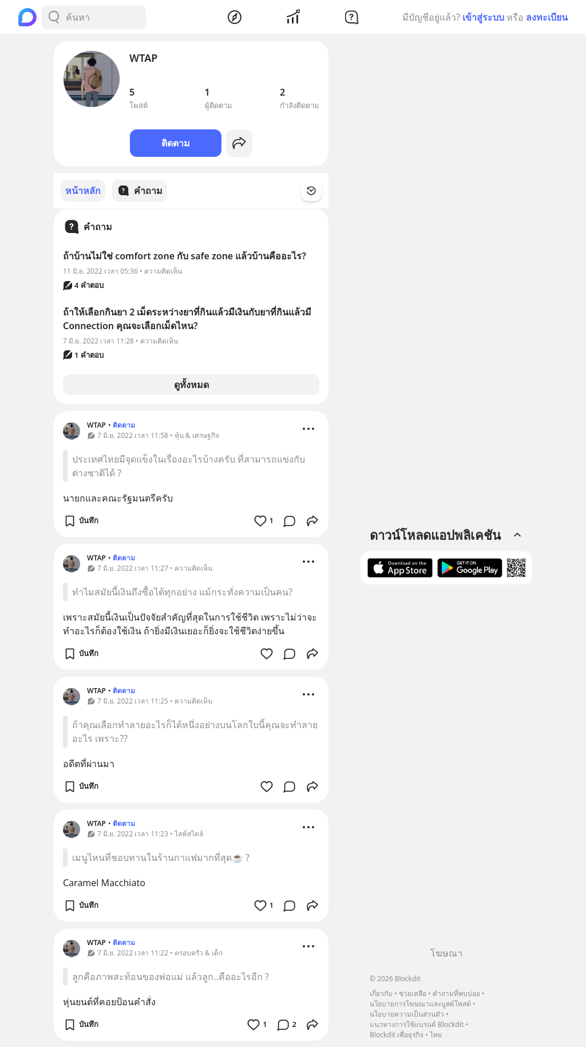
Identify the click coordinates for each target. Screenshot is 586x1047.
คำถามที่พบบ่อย (456, 993)
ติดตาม (175, 143)
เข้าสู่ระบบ (483, 17)
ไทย (436, 1035)
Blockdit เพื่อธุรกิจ (396, 1035)
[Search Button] (53, 17)
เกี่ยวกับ (381, 993)
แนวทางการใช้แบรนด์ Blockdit (417, 1024)
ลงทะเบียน (547, 17)
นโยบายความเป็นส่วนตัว (407, 1014)
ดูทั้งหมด (191, 384)
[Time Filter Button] (318, 190)
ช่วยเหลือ (412, 993)
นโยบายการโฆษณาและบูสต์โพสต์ (420, 1004)
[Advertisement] (446, 770)
